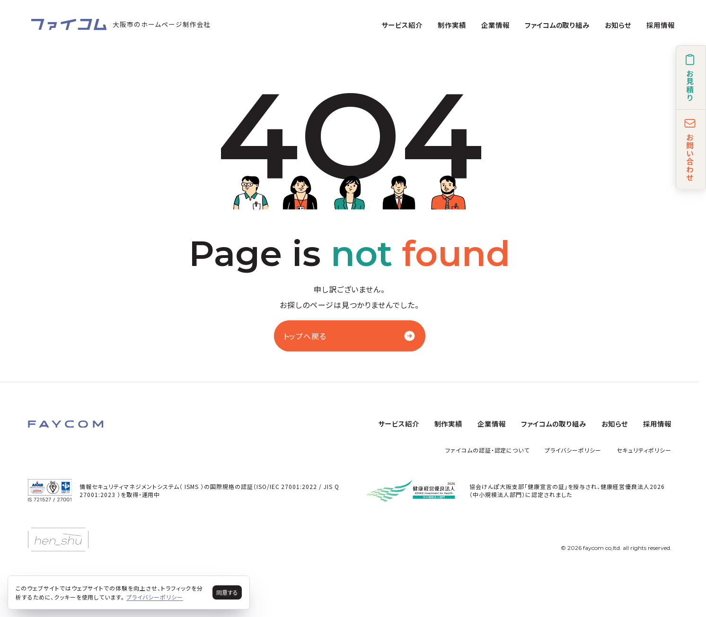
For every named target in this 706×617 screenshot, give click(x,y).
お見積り (690, 77)
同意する (227, 592)
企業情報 (495, 25)
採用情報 (660, 25)
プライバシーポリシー (573, 450)
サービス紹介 (402, 25)
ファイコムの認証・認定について (487, 450)
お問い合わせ (690, 149)
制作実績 (452, 25)
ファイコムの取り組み (557, 25)
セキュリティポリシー (644, 450)
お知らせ (618, 25)
